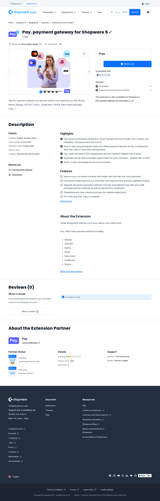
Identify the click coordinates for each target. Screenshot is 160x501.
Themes (49, 410)
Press (12, 447)
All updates (102, 85)
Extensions (50, 406)
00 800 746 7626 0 (17, 414)
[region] (49, 71)
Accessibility (15, 461)
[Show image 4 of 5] (53, 92)
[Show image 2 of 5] (45, 92)
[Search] (134, 12)
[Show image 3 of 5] (49, 92)
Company (14, 438)
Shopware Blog (91, 424)
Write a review (30, 311)
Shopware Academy (93, 419)
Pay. (26, 37)
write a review (33, 44)
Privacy (74, 489)
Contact (13, 452)
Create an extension (93, 410)
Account (13, 433)
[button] (66, 201)
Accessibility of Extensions (95, 437)
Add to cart (127, 64)
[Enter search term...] (119, 12)
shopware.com (16, 429)
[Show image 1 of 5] (41, 92)
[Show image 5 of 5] (57, 92)
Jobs (12, 442)
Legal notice (89, 489)
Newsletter (14, 456)
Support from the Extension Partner (113, 89)
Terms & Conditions (56, 489)
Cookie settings (106, 490)
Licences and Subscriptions (97, 415)
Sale (47, 415)
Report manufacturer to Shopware (93, 430)
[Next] (89, 71)
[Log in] (146, 3)
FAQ (84, 406)
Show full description (71, 271)
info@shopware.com (18, 406)
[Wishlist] (148, 12)
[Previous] (8, 71)
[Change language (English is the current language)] (13, 476)
